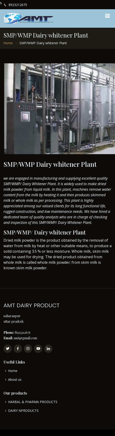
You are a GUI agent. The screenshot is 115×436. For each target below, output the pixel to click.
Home (8, 43)
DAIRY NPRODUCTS (23, 410)
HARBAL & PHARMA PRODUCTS (32, 402)
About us (15, 379)
